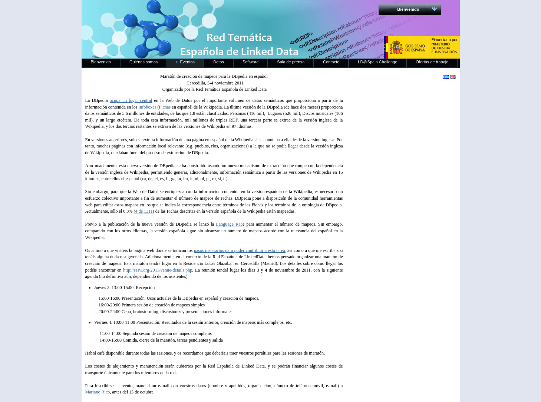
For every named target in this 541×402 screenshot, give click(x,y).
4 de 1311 (144, 211)
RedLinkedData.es (159, 11)
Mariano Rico (97, 392)
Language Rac (229, 224)
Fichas (165, 107)
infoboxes (147, 107)
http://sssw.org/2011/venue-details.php (157, 270)
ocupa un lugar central (131, 100)
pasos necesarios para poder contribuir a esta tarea (239, 250)
